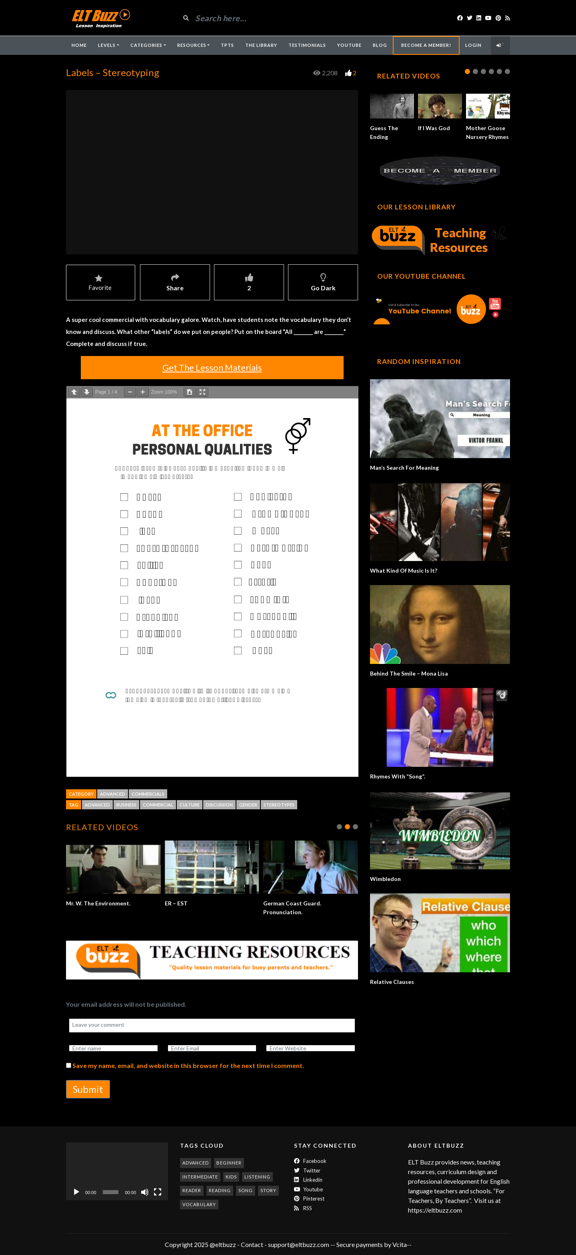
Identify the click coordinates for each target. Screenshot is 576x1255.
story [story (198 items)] (268, 1190)
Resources (191, 45)
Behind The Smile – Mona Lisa (409, 673)
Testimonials (307, 45)
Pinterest (309, 1198)
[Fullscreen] (158, 1192)
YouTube (349, 45)
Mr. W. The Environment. (98, 903)
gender (248, 804)
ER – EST (176, 903)
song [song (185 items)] (245, 1190)
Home (79, 45)
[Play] (76, 1192)
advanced (97, 804)
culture (190, 804)
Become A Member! (426, 45)
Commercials (148, 793)
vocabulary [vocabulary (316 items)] (199, 1204)
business (126, 804)
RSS (303, 1208)
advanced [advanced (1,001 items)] (195, 1162)
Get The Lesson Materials (212, 367)
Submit (88, 1089)
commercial (158, 804)
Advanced (112, 793)
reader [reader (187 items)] (191, 1190)
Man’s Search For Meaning (404, 467)
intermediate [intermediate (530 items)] (200, 1176)
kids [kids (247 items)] (231, 1176)
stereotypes (279, 804)
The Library (261, 45)
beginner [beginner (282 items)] (229, 1162)
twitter (307, 1170)
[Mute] (145, 1192)
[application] (117, 1171)
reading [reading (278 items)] (220, 1190)
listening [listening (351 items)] (257, 1176)
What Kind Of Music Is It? (403, 570)
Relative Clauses (392, 981)
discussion (219, 804)
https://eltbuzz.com (435, 1210)
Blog (380, 45)
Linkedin (308, 1180)
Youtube (308, 1189)
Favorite (100, 283)
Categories (146, 45)
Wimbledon (385, 878)
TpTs (227, 45)
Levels (107, 45)
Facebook (310, 1161)
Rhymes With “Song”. (397, 776)
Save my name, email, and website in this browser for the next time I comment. (188, 1065)
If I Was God (434, 128)
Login (473, 45)
